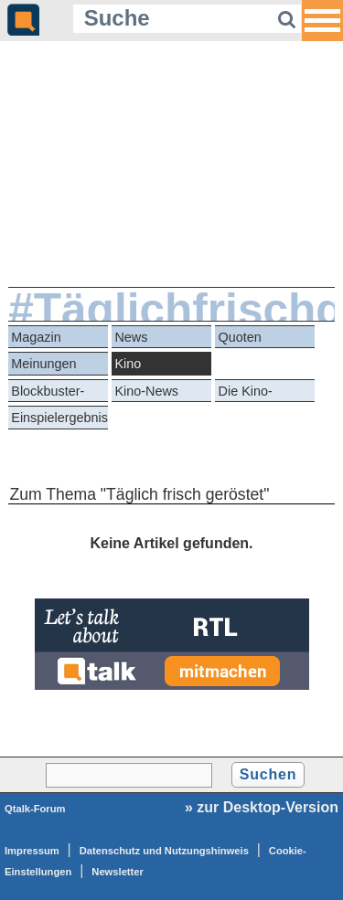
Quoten (240, 337)
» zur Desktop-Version (261, 807)
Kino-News (146, 391)
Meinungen (43, 363)
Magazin (35, 337)
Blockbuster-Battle (47, 393)
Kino (127, 363)
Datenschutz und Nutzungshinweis (164, 850)
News (130, 337)
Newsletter (117, 871)
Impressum (32, 850)
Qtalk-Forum (35, 808)
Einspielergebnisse (59, 417)
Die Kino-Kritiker (246, 393)
